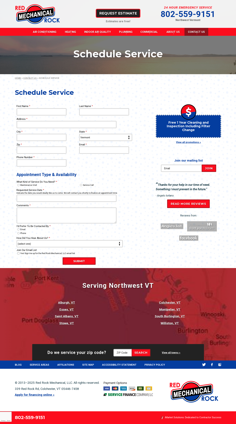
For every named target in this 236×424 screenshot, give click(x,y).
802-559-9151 (188, 14)
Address (22, 119)
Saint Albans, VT (67, 316)
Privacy (3, 420)
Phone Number (25, 157)
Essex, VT (66, 309)
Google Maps (220, 364)
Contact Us (30, 78)
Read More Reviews (188, 203)
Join (209, 168)
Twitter (204, 364)
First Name (23, 106)
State (83, 131)
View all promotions (187, 142)
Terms (9, 420)
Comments (23, 205)
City (19, 131)
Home (18, 78)
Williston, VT (170, 323)
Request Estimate (118, 13)
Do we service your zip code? (76, 352)
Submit (79, 261)
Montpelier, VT (170, 309)
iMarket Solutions (174, 417)
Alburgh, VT (66, 302)
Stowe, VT (66, 323)
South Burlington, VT (170, 316)
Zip (19, 144)
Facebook (212, 364)
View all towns (170, 352)
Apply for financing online (33, 395)
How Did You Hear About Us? (33, 238)
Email (83, 144)
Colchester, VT (170, 302)
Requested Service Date (30, 190)
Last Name (86, 106)
